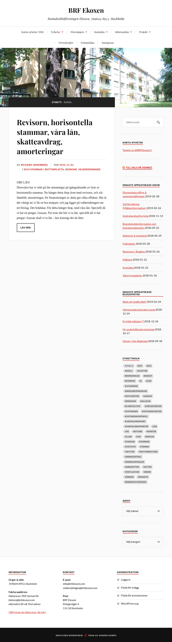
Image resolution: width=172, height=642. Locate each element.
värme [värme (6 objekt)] (147, 472)
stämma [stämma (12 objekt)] (144, 447)
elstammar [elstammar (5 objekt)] (131, 386)
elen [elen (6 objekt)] (148, 381)
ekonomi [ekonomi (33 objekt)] (130, 381)
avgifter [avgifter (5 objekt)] (142, 371)
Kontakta (99, 32)
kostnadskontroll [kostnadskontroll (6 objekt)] (136, 416)
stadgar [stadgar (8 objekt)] (130, 441)
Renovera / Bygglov (134, 251)
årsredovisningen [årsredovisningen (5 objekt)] (135, 482)
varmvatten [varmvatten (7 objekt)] (132, 467)
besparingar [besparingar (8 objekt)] (132, 376)
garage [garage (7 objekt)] (147, 396)
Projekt (143, 32)
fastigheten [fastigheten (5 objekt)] (132, 396)
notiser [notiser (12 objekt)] (137, 431)
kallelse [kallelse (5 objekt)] (145, 401)
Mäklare (128, 259)
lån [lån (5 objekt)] (155, 426)
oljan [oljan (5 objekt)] (128, 436)
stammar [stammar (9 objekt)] (144, 441)
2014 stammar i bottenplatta (44, 169)
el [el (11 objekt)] (141, 381)
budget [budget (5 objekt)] (148, 376)
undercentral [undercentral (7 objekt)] (133, 457)
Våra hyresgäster (133, 275)
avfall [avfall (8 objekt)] (129, 371)
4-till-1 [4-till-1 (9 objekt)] (129, 366)
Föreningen (77, 32)
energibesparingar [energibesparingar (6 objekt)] (136, 391)
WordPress (76, 635)
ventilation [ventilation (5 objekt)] (132, 472)
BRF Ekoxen (86, 10)
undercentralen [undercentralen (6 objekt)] (134, 462)
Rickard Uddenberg (34, 165)
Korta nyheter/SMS (33, 32)
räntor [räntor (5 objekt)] (149, 436)
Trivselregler (65, 42)
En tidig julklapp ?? (133, 321)
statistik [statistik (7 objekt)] (130, 447)
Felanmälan (87, 42)
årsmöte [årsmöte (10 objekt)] (143, 477)
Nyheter (55, 32)
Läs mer (25, 227)
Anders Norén (107, 635)
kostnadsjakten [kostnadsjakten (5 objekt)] (152, 411)
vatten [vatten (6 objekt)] (147, 467)
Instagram (108, 42)
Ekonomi (71, 169)
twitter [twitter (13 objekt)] (130, 452)
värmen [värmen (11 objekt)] (129, 477)
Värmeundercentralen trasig (139, 309)
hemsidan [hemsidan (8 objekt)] (130, 401)
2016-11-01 (67, 165)
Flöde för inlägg (130, 587)
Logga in (126, 579)
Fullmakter (129, 243)
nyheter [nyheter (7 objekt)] (151, 431)
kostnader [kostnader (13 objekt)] (131, 411)
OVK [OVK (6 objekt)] (138, 436)
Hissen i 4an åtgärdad (135, 341)
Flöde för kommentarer (134, 595)
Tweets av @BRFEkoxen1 (137, 150)
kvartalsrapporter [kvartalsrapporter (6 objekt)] (136, 426)
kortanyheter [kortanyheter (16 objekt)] (153, 406)
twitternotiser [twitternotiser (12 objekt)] (148, 452)
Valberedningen (89, 169)
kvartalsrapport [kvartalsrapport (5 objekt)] (135, 421)
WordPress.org (129, 603)
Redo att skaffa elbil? (135, 301)
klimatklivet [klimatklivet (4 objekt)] (133, 406)
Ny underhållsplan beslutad (139, 329)
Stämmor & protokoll (135, 235)
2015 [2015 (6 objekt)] (140, 366)
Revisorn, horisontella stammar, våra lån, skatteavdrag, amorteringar (55, 136)
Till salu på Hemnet (139, 167)
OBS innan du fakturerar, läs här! (27, 611)
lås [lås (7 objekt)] (127, 431)
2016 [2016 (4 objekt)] (149, 366)
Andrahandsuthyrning (136, 215)
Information (122, 32)
